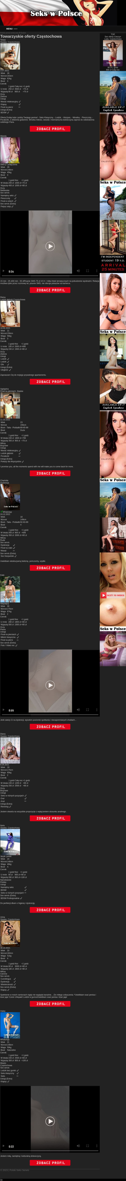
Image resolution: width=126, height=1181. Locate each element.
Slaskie (23, 33)
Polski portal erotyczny (9, 33)
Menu (11, 29)
